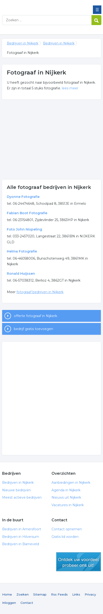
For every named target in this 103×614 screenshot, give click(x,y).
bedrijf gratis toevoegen (33, 329)
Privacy (90, 594)
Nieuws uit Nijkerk (66, 497)
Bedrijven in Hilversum (20, 537)
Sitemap (40, 594)
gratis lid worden (78, 561)
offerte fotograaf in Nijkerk (35, 316)
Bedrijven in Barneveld (20, 544)
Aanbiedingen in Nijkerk (71, 482)
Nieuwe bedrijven (16, 490)
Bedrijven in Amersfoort (21, 529)
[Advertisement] (51, 139)
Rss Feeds (59, 594)
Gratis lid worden (65, 537)
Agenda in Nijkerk (66, 490)
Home (7, 594)
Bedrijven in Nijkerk (36, 5)
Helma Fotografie (22, 251)
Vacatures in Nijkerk (68, 505)
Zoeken (22, 594)
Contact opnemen (67, 529)
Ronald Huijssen (21, 273)
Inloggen (9, 603)
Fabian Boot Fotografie (27, 213)
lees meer (70, 88)
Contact (26, 603)
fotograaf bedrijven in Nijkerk (39, 292)
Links (76, 594)
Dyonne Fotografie (23, 197)
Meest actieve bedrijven (22, 497)
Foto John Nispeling (24, 229)
